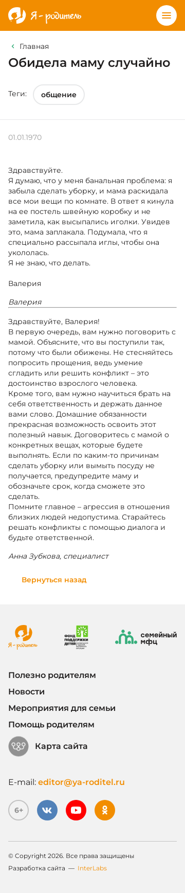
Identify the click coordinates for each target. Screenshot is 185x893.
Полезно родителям (52, 675)
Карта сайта (48, 746)
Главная (34, 46)
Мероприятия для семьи (62, 708)
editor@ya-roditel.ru (81, 782)
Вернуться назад (54, 580)
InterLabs (92, 868)
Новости (26, 691)
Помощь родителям (51, 724)
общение (59, 94)
